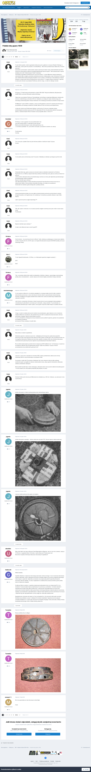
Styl (37, 761)
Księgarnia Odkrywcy (36, 7)
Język (32, 761)
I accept (85, 769)
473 (8, 302)
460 (8, 709)
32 (8, 561)
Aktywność (26, 7)
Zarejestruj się (85, 2)
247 (8, 401)
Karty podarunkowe (48, 7)
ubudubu (8, 548)
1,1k (8, 248)
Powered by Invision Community (45, 764)
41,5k (8, 266)
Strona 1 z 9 (25, 56)
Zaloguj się (47, 734)
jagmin (8, 389)
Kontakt (52, 761)
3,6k (8, 582)
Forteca (8, 236)
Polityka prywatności (44, 761)
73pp (85, 32)
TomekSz (8, 610)
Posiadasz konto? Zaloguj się (71, 2)
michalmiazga (8, 290)
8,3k (8, 622)
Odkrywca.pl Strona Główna (8, 7)
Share (49, 50)
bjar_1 (8, 254)
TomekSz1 (74, 32)
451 (8, 131)
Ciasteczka (58, 761)
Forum (19, 8)
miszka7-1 (8, 697)
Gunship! (8, 119)
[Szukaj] (72, 7)
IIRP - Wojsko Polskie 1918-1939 (22, 51)
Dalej (16, 56)
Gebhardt (8, 570)
